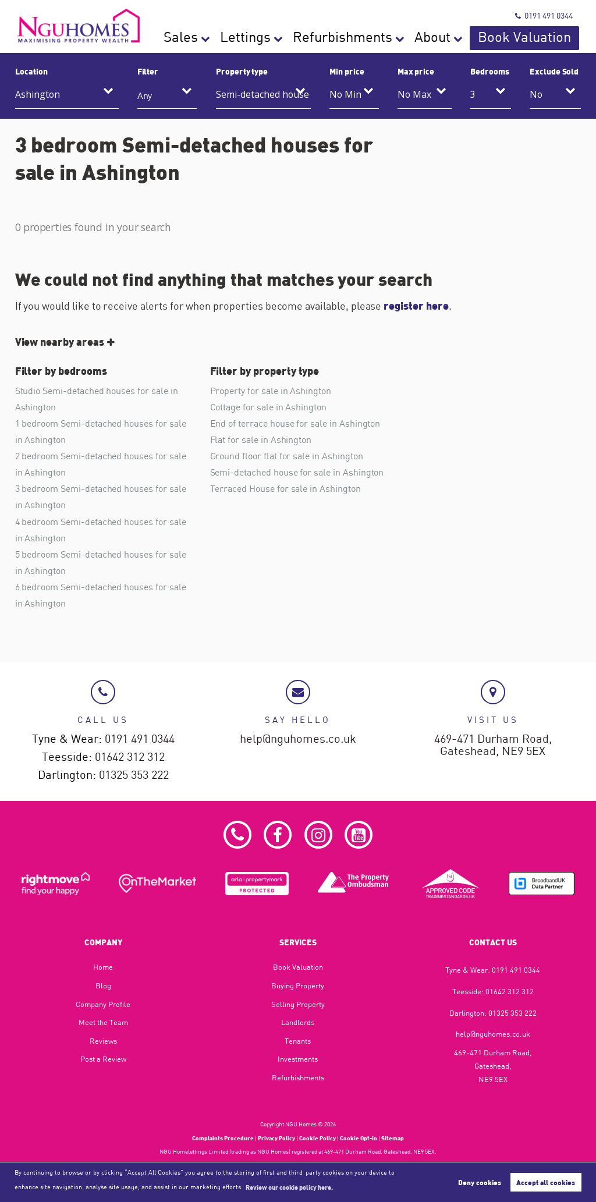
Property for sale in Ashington (270, 390)
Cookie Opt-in (358, 1137)
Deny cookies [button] (479, 1182)
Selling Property (298, 1004)
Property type (242, 71)
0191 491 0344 (544, 15)
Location (31, 71)
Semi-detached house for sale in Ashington (297, 472)
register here (416, 305)
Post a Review (103, 1058)
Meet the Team (103, 1022)
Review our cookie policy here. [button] (289, 1187)
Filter (148, 71)
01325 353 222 (134, 775)
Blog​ (103, 985)
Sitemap (392, 1137)
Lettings (351, 38)
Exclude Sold (554, 71)
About (479, 38)
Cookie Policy (317, 1137)
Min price (346, 71)
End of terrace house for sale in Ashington (295, 423)
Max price (416, 71)
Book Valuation (544, 38)
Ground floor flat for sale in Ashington (286, 456)
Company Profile (103, 1004)
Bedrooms (489, 71)
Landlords (297, 1022)
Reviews (103, 1040)
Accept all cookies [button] (545, 1182)
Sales (304, 38)
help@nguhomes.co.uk (298, 739)
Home (103, 966)
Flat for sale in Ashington (261, 439)
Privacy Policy (276, 1137)
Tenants (298, 1040)
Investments (298, 1058)
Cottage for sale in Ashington (268, 407)
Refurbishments (417, 38)
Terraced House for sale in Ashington (285, 488)
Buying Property (297, 985)
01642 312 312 (130, 757)
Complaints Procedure (223, 1137)
